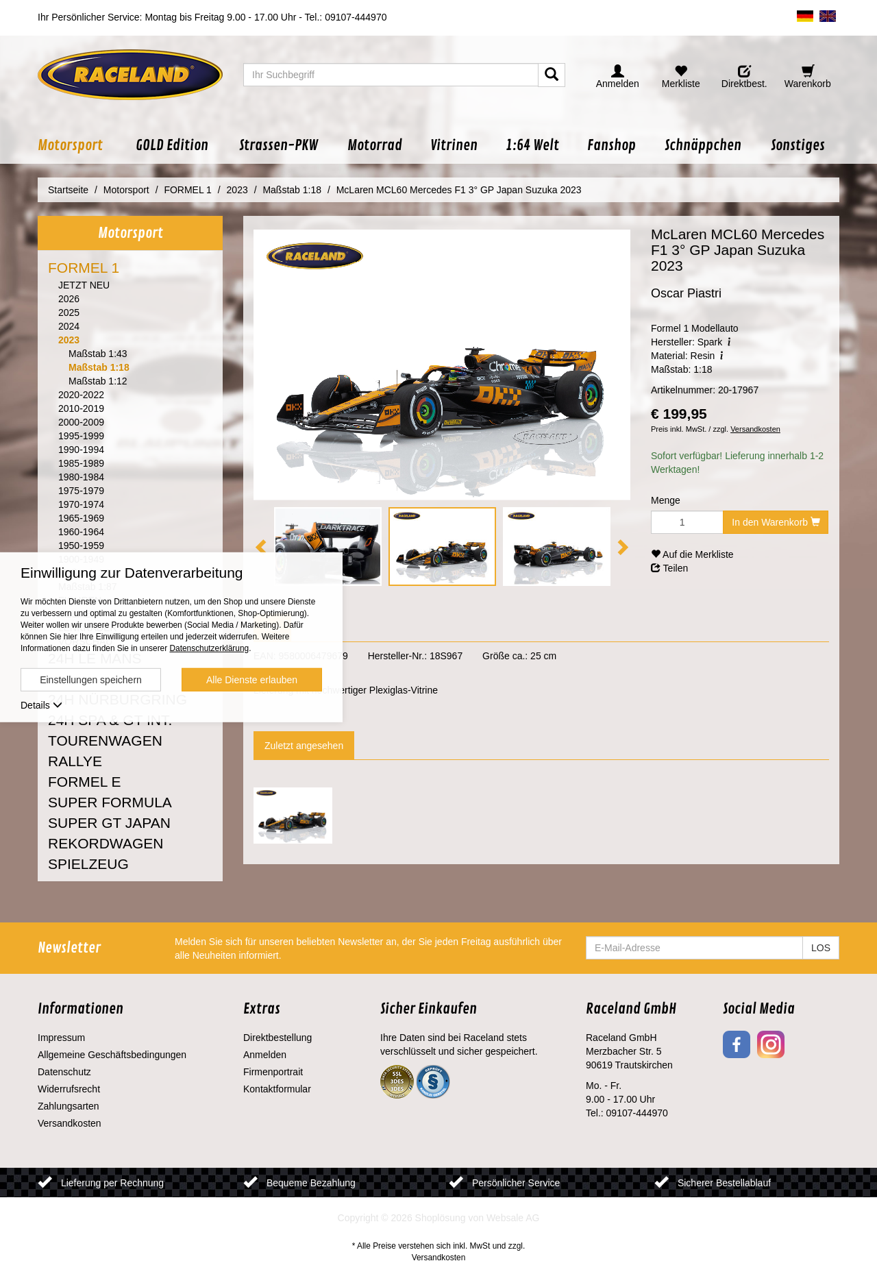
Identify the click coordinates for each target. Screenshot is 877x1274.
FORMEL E (84, 781)
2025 (68, 312)
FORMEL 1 (83, 267)
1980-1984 (81, 476)
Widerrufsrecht (69, 1088)
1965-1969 (81, 518)
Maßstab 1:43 (98, 353)
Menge (665, 500)
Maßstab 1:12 (98, 381)
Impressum (61, 1037)
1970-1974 (81, 504)
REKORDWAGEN (105, 843)
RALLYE (75, 761)
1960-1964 (81, 531)
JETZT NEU (84, 285)
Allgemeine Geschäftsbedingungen (112, 1054)
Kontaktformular (277, 1088)
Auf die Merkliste (692, 554)
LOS (820, 947)
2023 (68, 339)
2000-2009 (81, 422)
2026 (68, 298)
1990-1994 (81, 449)
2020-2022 (81, 394)
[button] (79, 145)
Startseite (68, 189)
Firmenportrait (273, 1071)
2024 (68, 326)
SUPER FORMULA (110, 802)
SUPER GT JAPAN (109, 823)
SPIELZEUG (88, 864)
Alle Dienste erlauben (251, 679)
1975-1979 (81, 490)
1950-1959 (81, 545)
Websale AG (513, 1217)
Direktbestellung (277, 1037)
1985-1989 (81, 463)
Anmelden (264, 1054)
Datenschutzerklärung (209, 648)
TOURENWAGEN (105, 740)
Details (41, 705)
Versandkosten (755, 429)
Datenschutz (64, 1071)
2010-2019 (81, 408)
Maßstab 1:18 (99, 367)
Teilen (669, 568)
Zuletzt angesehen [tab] (303, 745)
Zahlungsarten (68, 1106)
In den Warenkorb (776, 522)
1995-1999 (81, 435)
